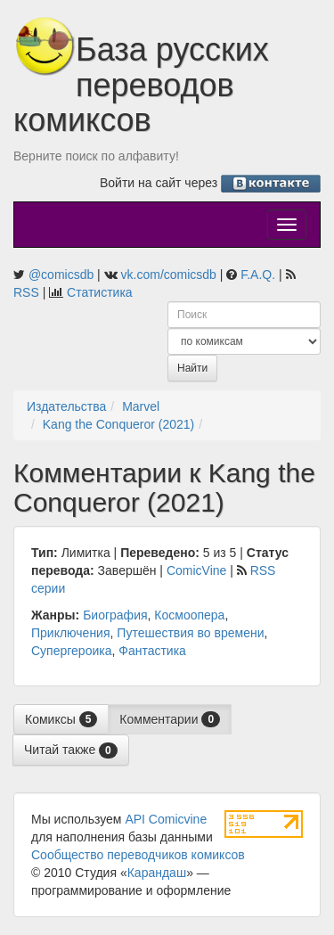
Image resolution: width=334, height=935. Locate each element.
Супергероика (71, 651)
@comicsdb (61, 274)
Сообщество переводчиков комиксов (138, 855)
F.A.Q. (257, 274)
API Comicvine (166, 819)
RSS (26, 292)
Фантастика (152, 651)
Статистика (100, 292)
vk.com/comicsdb (168, 274)
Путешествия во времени (190, 633)
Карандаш (156, 872)
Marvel (140, 406)
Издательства (66, 406)
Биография (115, 615)
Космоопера (189, 615)
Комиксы (61, 719)
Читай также (71, 750)
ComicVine (196, 570)
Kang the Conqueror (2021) (118, 424)
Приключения (70, 633)
